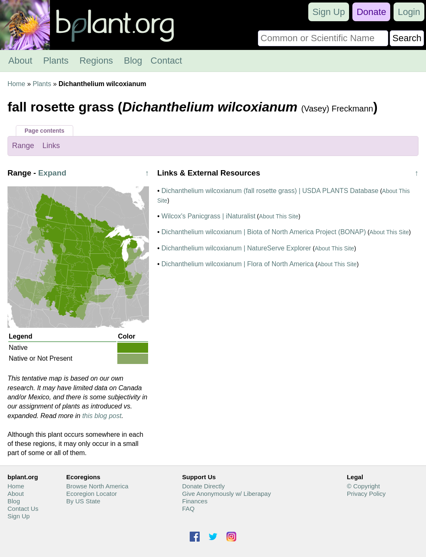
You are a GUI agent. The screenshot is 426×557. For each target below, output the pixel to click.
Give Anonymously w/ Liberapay (226, 493)
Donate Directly (203, 486)
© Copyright (363, 486)
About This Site (279, 216)
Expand (52, 172)
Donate (371, 12)
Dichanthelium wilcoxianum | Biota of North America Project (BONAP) (263, 231)
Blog (133, 60)
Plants (56, 60)
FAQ (188, 508)
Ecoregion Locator (91, 493)
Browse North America (97, 486)
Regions (96, 60)
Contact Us (22, 508)
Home (16, 83)
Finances (195, 501)
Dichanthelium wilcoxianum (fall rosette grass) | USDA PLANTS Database (270, 190)
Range (23, 145)
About (20, 60)
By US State (83, 501)
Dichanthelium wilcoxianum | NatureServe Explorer (236, 248)
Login (409, 12)
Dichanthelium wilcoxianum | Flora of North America (237, 263)
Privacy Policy (366, 493)
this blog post (101, 415)
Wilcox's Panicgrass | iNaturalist (208, 216)
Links (51, 145)
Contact (166, 60)
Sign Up (328, 12)
